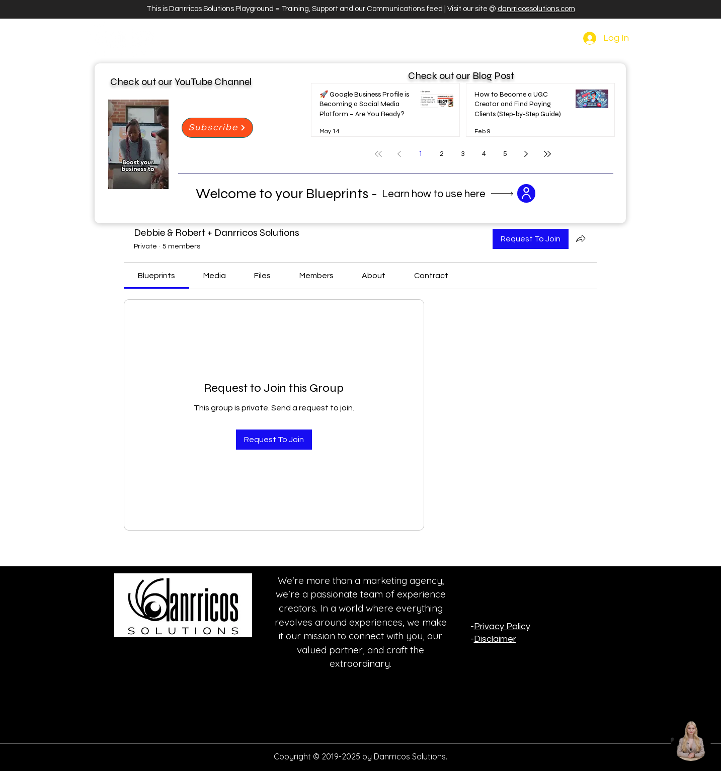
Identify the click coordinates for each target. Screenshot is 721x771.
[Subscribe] (217, 128)
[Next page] (526, 154)
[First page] (378, 154)
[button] (526, 193)
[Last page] (547, 154)
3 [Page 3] (463, 153)
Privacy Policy (502, 626)
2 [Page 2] (442, 153)
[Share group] (581, 238)
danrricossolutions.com (536, 9)
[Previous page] (399, 154)
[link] (156, 276)
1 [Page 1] (421, 153)
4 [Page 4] (484, 153)
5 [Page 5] (505, 153)
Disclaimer (495, 639)
